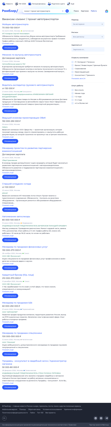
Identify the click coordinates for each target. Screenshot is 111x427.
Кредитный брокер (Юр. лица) (18, 275)
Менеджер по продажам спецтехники (22, 333)
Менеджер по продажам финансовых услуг (25, 247)
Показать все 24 (78, 78)
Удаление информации (73, 409)
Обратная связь (34, 409)
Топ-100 (40, 413)
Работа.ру (105, 425)
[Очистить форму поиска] (63, 11)
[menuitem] (7, 3)
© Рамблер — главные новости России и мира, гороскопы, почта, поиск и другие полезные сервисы (41, 406)
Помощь (22, 409)
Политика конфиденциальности (15, 413)
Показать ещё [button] (8, 43)
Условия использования (52, 409)
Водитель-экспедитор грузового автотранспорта (28, 85)
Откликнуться (10, 48)
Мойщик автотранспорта (15, 24)
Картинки (85, 11)
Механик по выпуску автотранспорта (21, 55)
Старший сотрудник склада (16, 184)
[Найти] (67, 11)
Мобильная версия (9, 409)
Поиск (76, 11)
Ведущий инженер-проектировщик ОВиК (24, 118)
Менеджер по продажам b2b (17, 303)
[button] (35, 40)
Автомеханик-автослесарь (16, 216)
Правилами (72, 425)
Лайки (32, 413)
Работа (94, 11)
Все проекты (50, 413)
